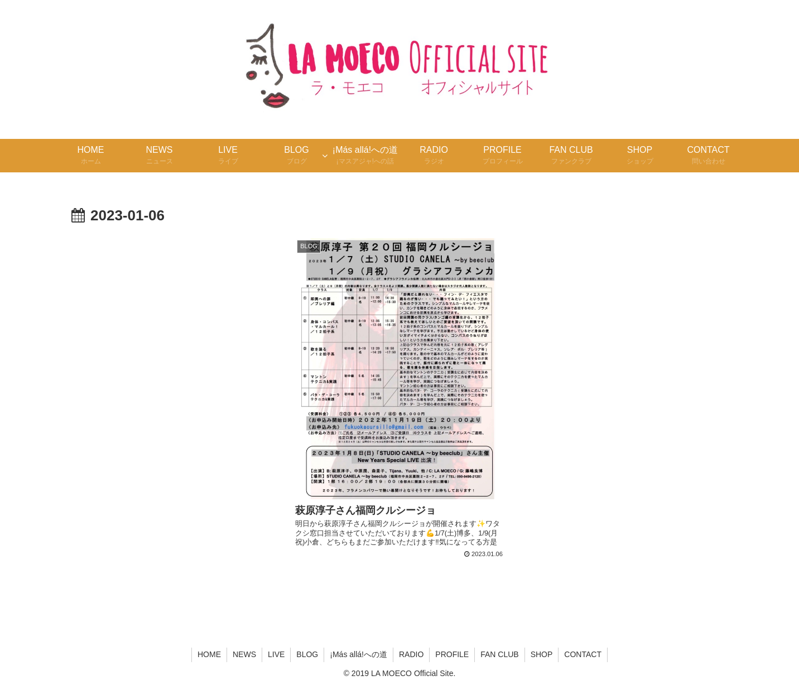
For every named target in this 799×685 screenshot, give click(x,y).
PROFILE (452, 654)
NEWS (244, 654)
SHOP (542, 654)
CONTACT (582, 654)
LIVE (276, 654)
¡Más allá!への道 (358, 654)
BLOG (307, 654)
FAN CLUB (499, 654)
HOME (209, 654)
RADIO (411, 654)
